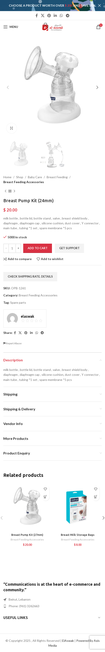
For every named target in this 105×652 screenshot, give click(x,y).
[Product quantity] (12, 248)
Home (7, 177)
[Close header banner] (99, 5)
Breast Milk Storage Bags (77, 534)
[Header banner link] (46, 5)
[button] (45, 497)
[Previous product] (5, 191)
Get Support (69, 248)
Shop (19, 177)
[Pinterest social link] (49, 15)
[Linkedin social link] (55, 15)
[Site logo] (52, 26)
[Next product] (14, 191)
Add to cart (38, 248)
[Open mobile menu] (10, 26)
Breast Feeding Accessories (23, 182)
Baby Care (35, 177)
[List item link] (52, 606)
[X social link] (42, 15)
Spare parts (18, 302)
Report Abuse (12, 343)
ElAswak (68, 640)
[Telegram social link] (67, 15)
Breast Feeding (57, 177)
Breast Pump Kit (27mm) (27, 534)
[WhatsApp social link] (61, 15)
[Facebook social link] (36, 15)
